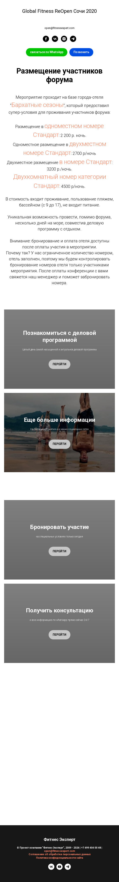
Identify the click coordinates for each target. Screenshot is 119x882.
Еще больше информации (59, 419)
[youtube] (59, 868)
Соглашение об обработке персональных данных (60, 854)
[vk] (55, 39)
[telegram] (73, 39)
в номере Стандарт (85, 161)
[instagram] (64, 39)
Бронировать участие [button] (59, 527)
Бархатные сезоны (37, 104)
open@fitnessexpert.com (59, 851)
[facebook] (46, 39)
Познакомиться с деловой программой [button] (59, 336)
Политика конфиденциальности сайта (59, 857)
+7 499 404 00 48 (91, 847)
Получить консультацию (59, 610)
